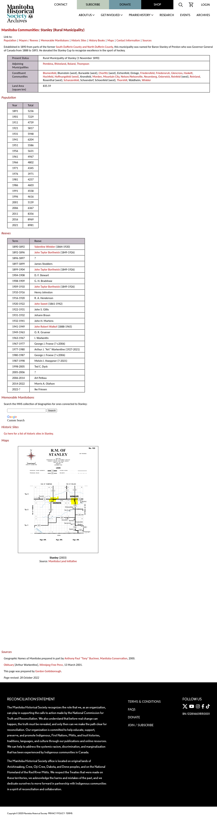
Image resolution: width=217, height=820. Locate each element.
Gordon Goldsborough (48, 671)
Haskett (188, 73)
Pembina (48, 63)
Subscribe (93, 4)
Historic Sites (78, 40)
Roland (72, 63)
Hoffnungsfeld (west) (67, 76)
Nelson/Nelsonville (132, 76)
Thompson (83, 63)
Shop (157, 4)
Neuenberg (150, 76)
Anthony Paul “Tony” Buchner (82, 658)
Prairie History (140, 15)
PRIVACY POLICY (56, 813)
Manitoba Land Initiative (63, 561)
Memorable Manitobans (55, 40)
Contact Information (128, 40)
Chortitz (103, 73)
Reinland (195, 76)
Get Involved (110, 15)
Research (167, 15)
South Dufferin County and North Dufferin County (84, 46)
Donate (125, 4)
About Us (85, 15)
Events (185, 15)
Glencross (177, 73)
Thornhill (122, 80)
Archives (203, 15)
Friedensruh (163, 73)
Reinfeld (176, 76)
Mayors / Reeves (28, 40)
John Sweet (41, 303)
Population (10, 40)
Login (205, 4)
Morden (97, 76)
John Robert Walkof (45, 326)
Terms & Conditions (144, 701)
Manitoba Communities (20, 30)
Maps (110, 40)
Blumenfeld (49, 73)
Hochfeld (48, 76)
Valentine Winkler (44, 246)
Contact (60, 4)
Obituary (9, 664)
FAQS (131, 709)
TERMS (69, 813)
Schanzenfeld (71, 80)
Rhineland (60, 63)
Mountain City (111, 76)
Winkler (146, 80)
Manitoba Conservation (113, 658)
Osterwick (164, 76)
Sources (147, 40)
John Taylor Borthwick (47, 252)
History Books (97, 40)
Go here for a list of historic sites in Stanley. (29, 433)
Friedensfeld (147, 73)
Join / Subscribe (141, 725)
